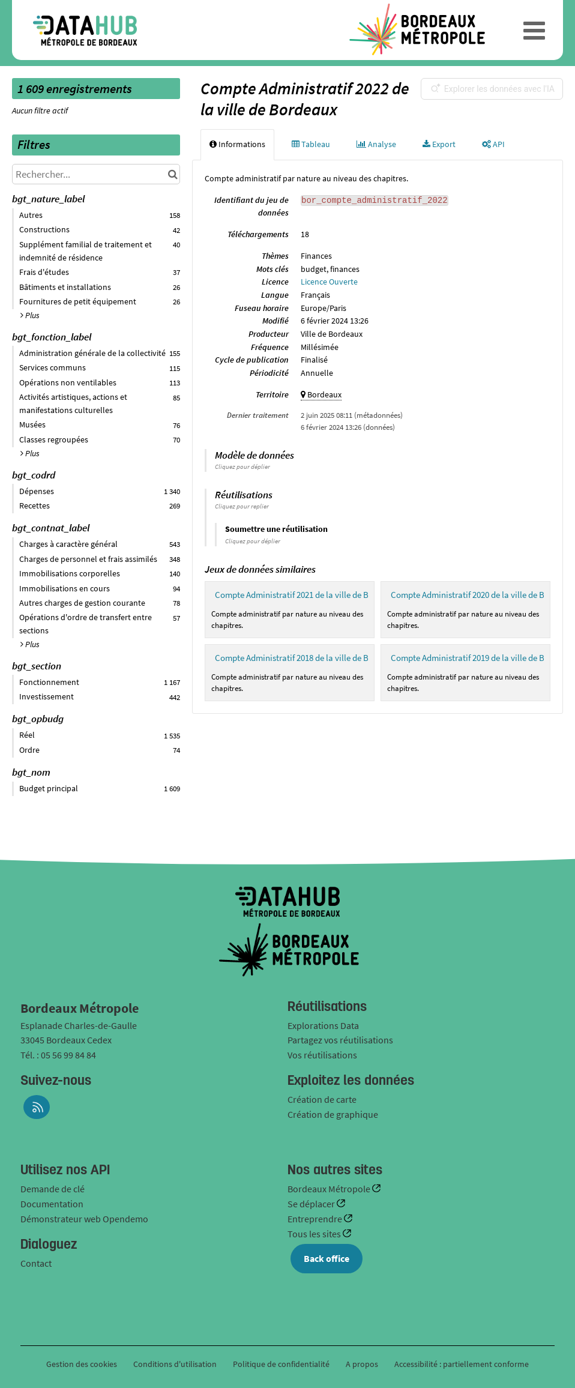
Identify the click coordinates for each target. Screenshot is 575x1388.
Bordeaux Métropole (330, 1189)
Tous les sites (315, 1234)
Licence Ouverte (329, 281)
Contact (36, 1263)
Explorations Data (323, 1025)
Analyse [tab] (376, 144)
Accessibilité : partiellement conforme (461, 1364)
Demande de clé (52, 1189)
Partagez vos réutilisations (340, 1040)
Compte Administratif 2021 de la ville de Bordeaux (307, 594)
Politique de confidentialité (282, 1364)
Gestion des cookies (81, 1364)
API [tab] (493, 144)
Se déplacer (312, 1204)
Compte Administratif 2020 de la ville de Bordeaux (483, 594)
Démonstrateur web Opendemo (84, 1219)
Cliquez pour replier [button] (242, 506)
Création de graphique (333, 1114)
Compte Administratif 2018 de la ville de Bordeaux (307, 657)
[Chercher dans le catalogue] (172, 174)
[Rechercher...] (96, 174)
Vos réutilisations (322, 1055)
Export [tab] (439, 144)
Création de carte (322, 1099)
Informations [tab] (237, 144)
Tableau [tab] (311, 144)
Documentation (51, 1204)
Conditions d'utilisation (175, 1364)
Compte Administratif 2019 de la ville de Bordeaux (483, 657)
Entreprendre (316, 1219)
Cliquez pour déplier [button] (242, 466)
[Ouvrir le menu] (534, 30)
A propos (362, 1364)
